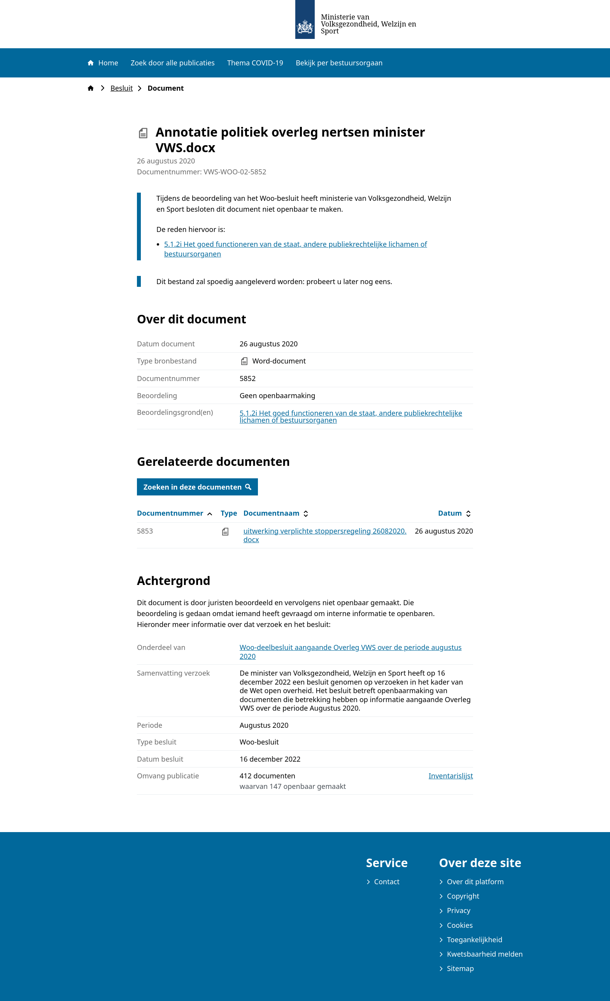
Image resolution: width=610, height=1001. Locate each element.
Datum (455, 513)
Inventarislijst (451, 775)
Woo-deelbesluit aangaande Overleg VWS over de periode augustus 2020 (351, 652)
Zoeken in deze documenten (197, 487)
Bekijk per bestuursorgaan (339, 62)
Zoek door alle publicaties (173, 62)
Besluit (123, 88)
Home (102, 62)
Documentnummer (175, 513)
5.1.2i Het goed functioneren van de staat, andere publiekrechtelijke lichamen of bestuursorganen (351, 416)
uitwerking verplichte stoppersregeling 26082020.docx (325, 535)
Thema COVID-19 (255, 62)
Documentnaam (277, 513)
